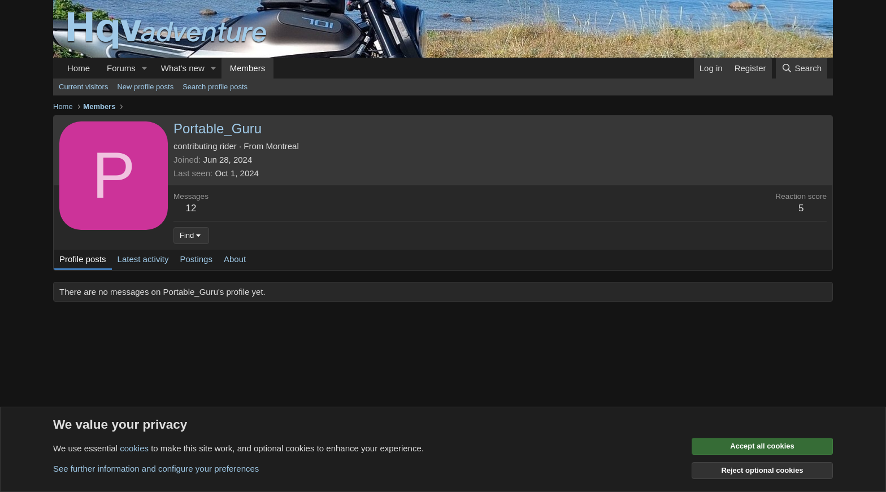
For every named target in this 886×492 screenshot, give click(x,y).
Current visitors (83, 86)
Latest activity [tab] (143, 259)
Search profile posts (215, 86)
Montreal (282, 146)
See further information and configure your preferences (156, 468)
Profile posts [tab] (82, 259)
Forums (121, 68)
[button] (145, 68)
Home (78, 68)
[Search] (801, 68)
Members (248, 68)
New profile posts (145, 86)
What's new (183, 68)
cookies (134, 448)
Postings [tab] (196, 259)
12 (191, 208)
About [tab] (235, 259)
